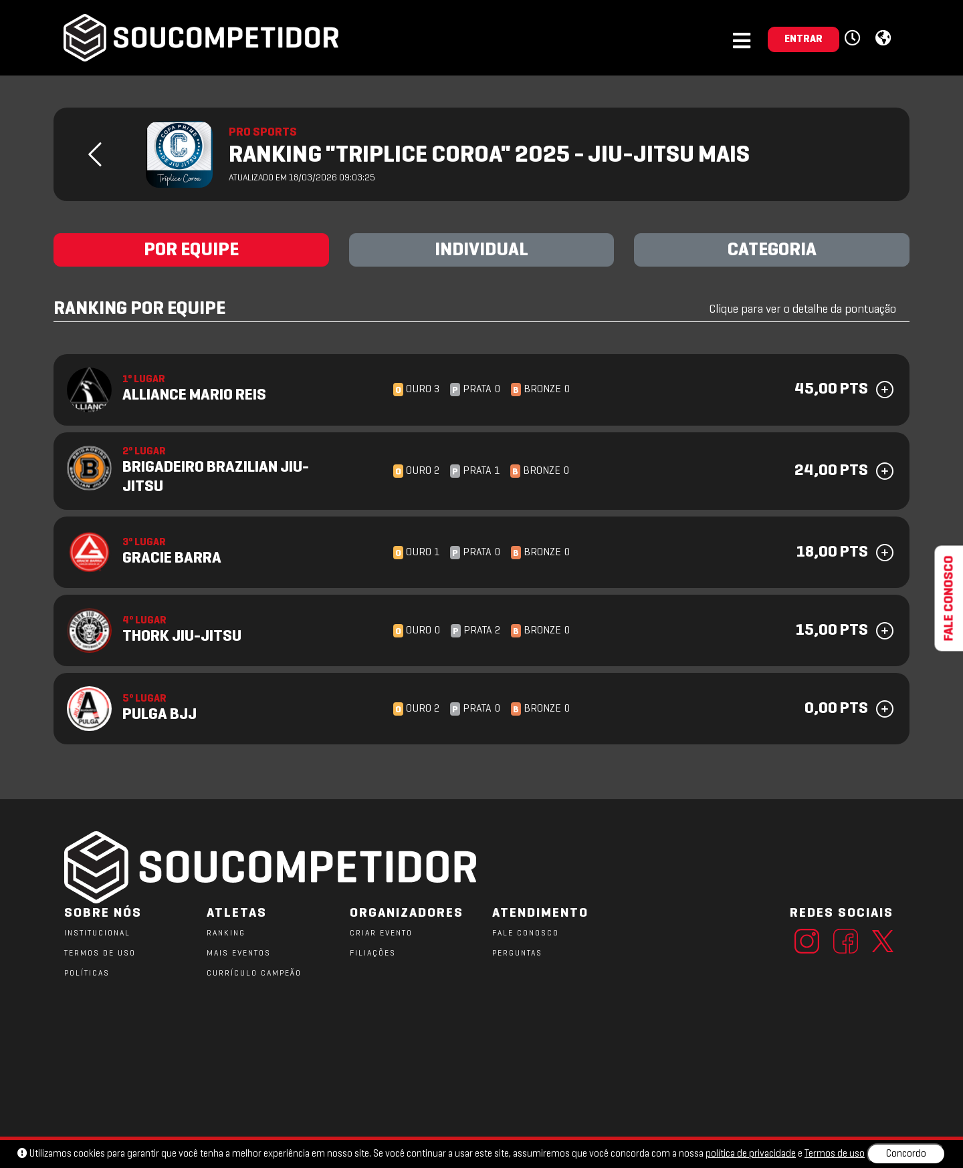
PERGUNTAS (517, 953)
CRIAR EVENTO (381, 933)
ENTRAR (803, 39)
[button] (854, 38)
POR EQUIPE (191, 250)
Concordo (906, 1154)
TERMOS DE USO (100, 953)
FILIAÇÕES (373, 953)
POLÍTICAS (87, 973)
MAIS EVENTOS (239, 953)
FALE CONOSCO (525, 933)
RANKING (226, 933)
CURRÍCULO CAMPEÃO (254, 973)
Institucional (97, 933)
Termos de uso (835, 1154)
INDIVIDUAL (481, 250)
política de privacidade (751, 1154)
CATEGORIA (772, 250)
